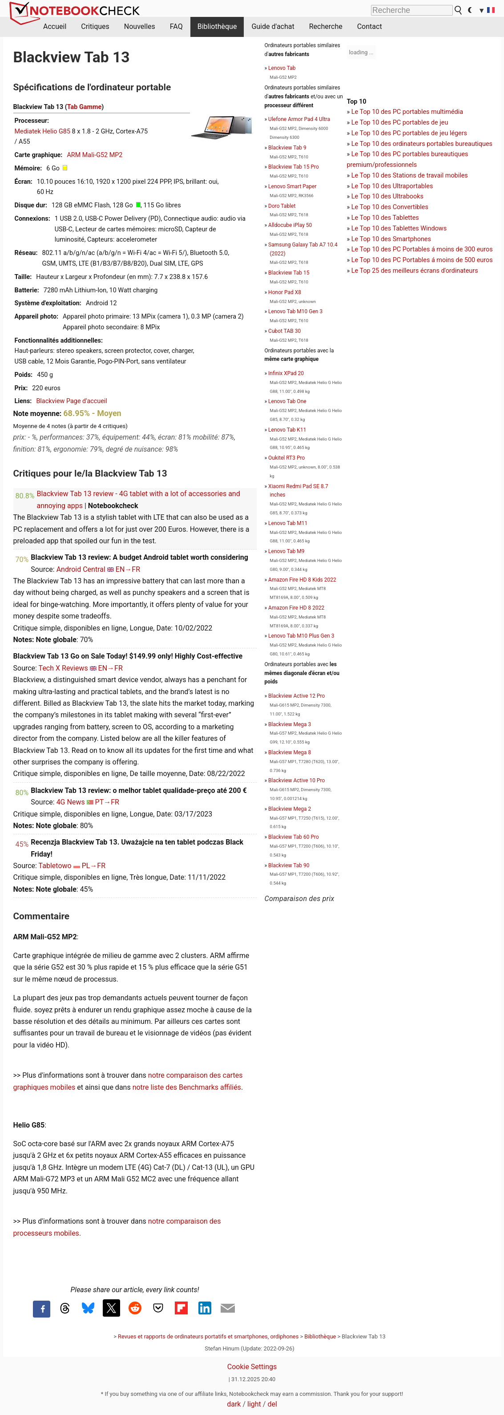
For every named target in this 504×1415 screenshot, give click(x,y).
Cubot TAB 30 (284, 331)
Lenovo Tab (281, 68)
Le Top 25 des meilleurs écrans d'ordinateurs (414, 271)
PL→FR (93, 865)
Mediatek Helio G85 (43, 131)
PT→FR (107, 802)
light (254, 1404)
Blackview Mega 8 (289, 752)
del (272, 1404)
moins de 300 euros (464, 249)
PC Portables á (415, 249)
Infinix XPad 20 (286, 373)
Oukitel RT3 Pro (286, 458)
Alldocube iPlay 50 (290, 225)
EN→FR (128, 569)
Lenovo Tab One (287, 401)
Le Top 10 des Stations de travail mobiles (409, 175)
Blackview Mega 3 (289, 724)
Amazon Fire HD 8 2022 (296, 608)
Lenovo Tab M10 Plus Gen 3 (301, 636)
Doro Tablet (281, 206)
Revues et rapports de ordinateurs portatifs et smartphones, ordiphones (208, 1336)
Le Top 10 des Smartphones (391, 239)
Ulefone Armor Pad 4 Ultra (299, 119)
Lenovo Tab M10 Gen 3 (295, 311)
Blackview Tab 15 (288, 273)
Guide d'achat (272, 26)
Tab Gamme (84, 107)
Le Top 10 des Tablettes (385, 218)
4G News (70, 802)
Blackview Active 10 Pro (296, 780)
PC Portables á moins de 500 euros (443, 260)
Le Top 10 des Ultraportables (392, 186)
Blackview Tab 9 (287, 148)
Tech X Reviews (63, 668)
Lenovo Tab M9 (286, 551)
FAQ (176, 26)
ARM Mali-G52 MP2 (94, 155)
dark (234, 1404)
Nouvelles (139, 26)
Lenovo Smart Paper (292, 186)
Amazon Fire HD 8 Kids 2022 (302, 580)
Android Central (80, 569)
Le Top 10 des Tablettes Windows (399, 228)
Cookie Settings (252, 1366)
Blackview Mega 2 (289, 809)
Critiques (95, 26)
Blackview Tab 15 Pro (293, 167)
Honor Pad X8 (284, 292)
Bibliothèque (217, 26)
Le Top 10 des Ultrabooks (387, 196)
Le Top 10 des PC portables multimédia (407, 112)
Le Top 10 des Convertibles (389, 207)
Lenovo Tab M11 (287, 523)
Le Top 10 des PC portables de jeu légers (409, 133)
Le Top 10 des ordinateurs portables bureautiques (421, 144)
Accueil (54, 26)
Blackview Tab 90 (288, 865)
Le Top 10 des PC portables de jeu (399, 122)
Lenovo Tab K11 (287, 430)
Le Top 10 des (372, 249)
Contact (369, 26)
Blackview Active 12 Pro (296, 696)
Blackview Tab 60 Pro (293, 837)
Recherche (326, 26)
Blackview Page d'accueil (71, 401)
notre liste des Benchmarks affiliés (187, 1087)
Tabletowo (55, 865)
